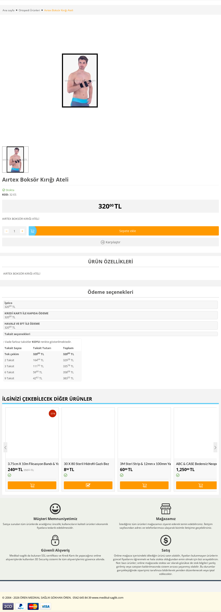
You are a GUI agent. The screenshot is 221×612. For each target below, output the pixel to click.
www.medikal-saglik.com (107, 597)
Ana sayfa (8, 10)
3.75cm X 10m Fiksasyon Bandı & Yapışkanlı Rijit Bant (33, 464)
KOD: (5, 194)
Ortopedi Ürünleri (29, 10)
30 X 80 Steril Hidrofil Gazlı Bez (86, 464)
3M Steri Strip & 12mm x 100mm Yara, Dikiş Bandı (145, 464)
